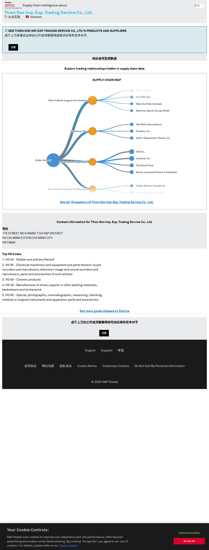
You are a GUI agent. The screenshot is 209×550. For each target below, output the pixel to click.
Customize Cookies (115, 366)
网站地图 (48, 366)
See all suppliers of (106, 202)
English (90, 350)
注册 (13, 47)
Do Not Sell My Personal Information (160, 366)
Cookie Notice (87, 366)
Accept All (189, 542)
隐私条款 (66, 366)
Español (106, 350)
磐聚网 (13, 5)
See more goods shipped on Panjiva (104, 311)
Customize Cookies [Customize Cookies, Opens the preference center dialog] (189, 534)
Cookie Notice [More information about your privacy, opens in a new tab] (68, 547)
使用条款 (30, 366)
